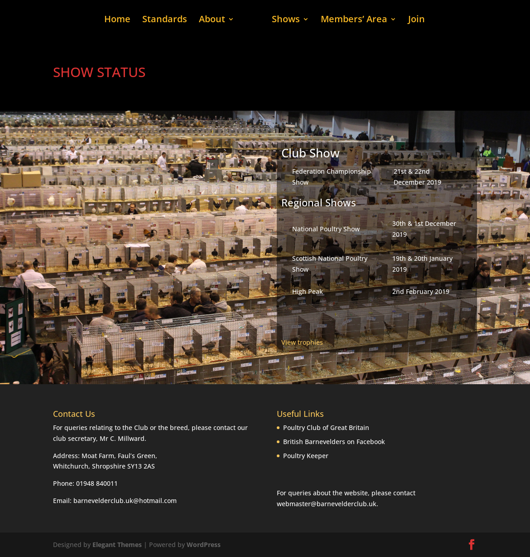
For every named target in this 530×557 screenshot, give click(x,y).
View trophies (302, 342)
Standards (164, 20)
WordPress (204, 544)
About (212, 20)
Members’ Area (354, 20)
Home (117, 20)
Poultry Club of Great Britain (326, 427)
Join (416, 20)
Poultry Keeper (305, 455)
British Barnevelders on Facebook (334, 441)
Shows (286, 20)
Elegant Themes (117, 544)
